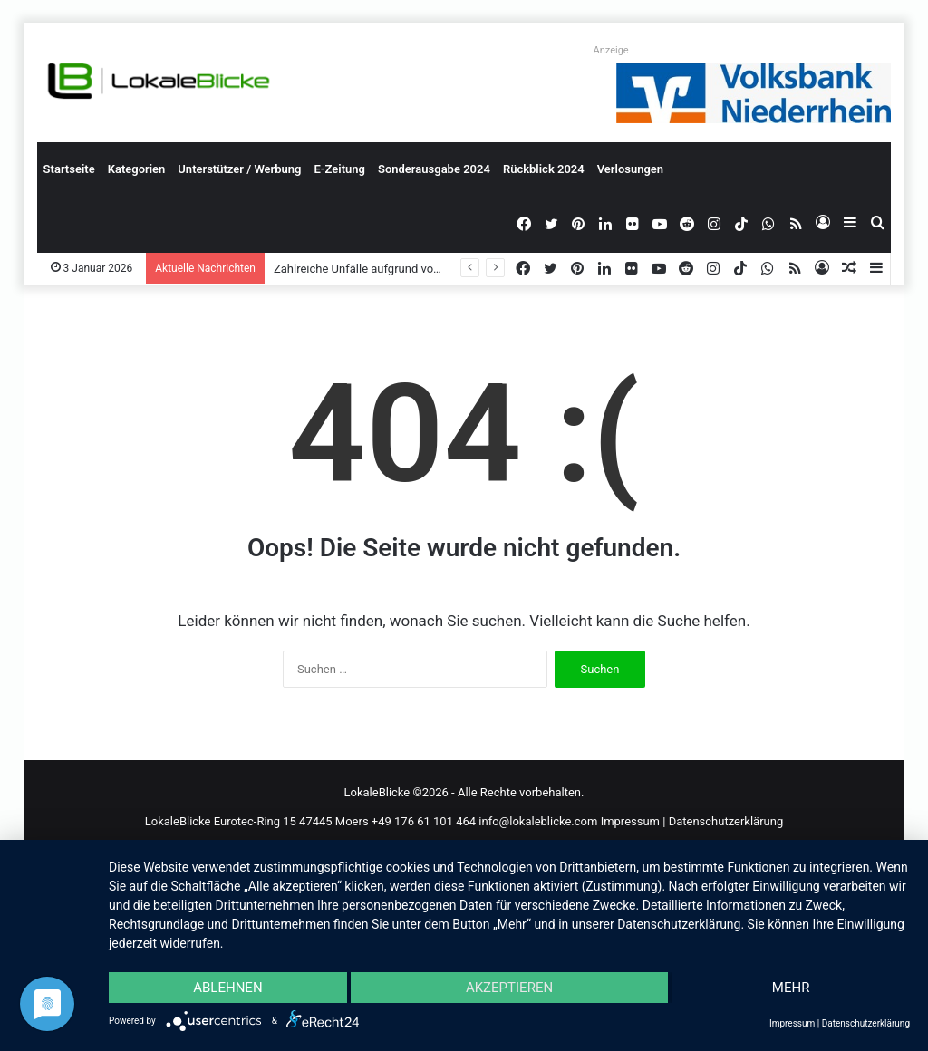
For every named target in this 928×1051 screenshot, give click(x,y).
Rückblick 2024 (544, 169)
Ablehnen (227, 987)
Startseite (69, 169)
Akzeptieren (509, 987)
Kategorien (137, 169)
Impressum (630, 821)
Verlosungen (630, 169)
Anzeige (611, 50)
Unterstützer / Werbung (239, 169)
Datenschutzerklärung (726, 821)
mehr (791, 987)
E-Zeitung (339, 169)
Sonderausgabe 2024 (434, 169)
